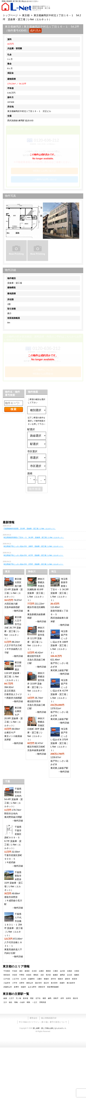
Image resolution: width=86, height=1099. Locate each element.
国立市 (46, 983)
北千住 (38, 998)
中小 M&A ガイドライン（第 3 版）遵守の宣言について (43, 1022)
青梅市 (46, 979)
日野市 (21, 983)
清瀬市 (62, 983)
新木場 (25, 998)
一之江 (34, 1002)
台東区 (41, 971)
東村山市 (29, 983)
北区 (42, 975)
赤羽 (62, 998)
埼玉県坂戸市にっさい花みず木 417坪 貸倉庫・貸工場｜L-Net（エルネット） (33, 555)
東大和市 (54, 983)
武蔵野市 (31, 979)
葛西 (44, 998)
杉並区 (28, 975)
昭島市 (60, 979)
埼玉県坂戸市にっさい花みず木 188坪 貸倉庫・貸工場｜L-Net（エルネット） (33, 546)
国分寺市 (38, 983)
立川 (5, 1002)
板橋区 (55, 975)
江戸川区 (6, 979)
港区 (21, 971)
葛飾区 (76, 975)
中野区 (21, 975)
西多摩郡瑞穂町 (53, 987)
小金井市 (6, 983)
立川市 (23, 979)
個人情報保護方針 (49, 1018)
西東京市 (41, 987)
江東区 (55, 971)
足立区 (69, 975)
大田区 (76, 971)
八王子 (11, 998)
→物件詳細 (17, 611)
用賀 (31, 998)
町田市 (74, 979)
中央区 (14, 971)
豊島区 (35, 975)
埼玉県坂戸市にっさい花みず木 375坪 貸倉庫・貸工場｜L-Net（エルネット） (33, 564)
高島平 (55, 998)
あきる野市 (32, 987)
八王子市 (15, 979)
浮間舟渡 (42, 1002)
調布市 (67, 979)
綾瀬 (5, 998)
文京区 (34, 971)
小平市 (14, 983)
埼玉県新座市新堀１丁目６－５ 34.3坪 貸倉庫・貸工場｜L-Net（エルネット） (33, 537)
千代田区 (6, 971)
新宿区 (27, 971)
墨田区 (48, 971)
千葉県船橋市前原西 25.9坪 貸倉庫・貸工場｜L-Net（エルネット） (29, 529)
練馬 (49, 998)
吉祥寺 (68, 998)
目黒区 (69, 971)
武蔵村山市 (7, 987)
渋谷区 (14, 975)
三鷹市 (39, 979)
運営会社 (33, 1018)
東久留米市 (71, 983)
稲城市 (23, 987)
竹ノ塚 (18, 998)
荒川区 (48, 975)
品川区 (62, 971)
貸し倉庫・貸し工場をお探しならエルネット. (50, 1028)
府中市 (53, 979)
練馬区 (62, 975)
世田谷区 (6, 975)
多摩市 (16, 987)
